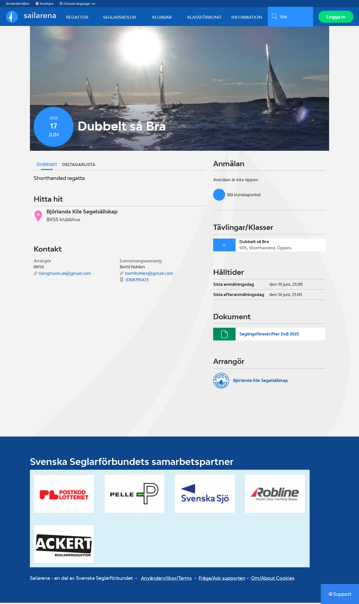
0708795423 (137, 281)
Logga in (335, 17)
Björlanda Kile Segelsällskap (260, 381)
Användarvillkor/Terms (166, 579)
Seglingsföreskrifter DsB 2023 (269, 335)
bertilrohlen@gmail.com (149, 274)
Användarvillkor (18, 3)
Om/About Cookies (272, 579)
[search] (290, 17)
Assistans (47, 3)
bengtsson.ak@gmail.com (65, 274)
